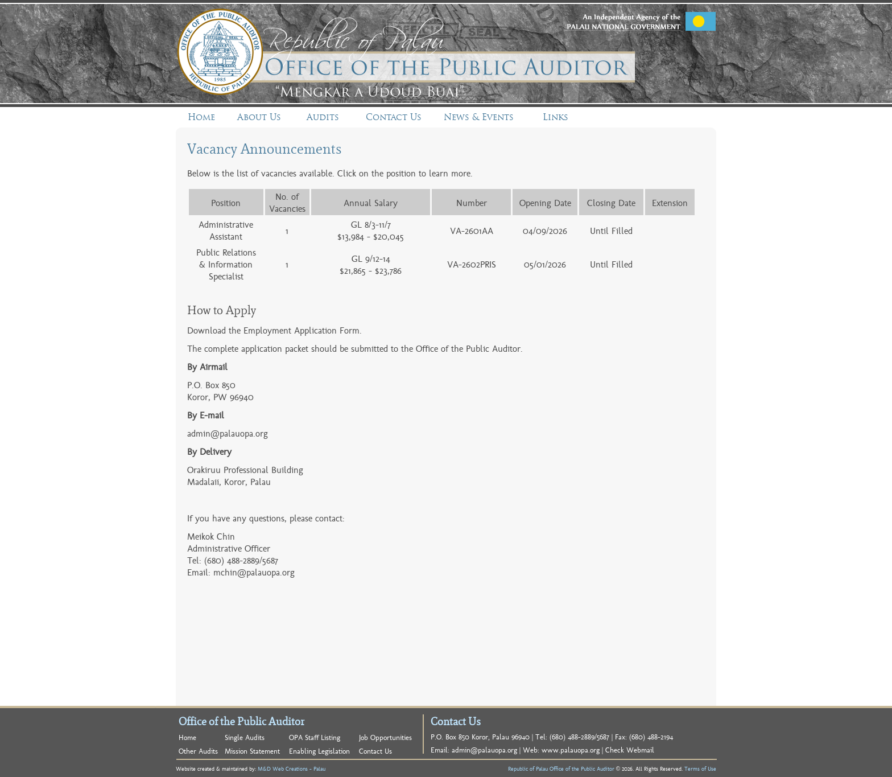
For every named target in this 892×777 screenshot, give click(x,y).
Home (201, 117)
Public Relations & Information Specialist (226, 264)
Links (555, 117)
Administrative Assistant (226, 230)
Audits (323, 117)
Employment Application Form (301, 330)
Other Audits (198, 750)
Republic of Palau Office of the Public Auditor (561, 768)
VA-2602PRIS (471, 264)
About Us (259, 117)
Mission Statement (252, 750)
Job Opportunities (385, 737)
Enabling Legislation (319, 750)
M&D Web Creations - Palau (291, 768)
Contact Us (394, 117)
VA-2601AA (471, 230)
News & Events (479, 117)
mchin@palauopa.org (254, 572)
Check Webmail (629, 749)
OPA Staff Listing (314, 737)
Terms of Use (700, 768)
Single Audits (245, 737)
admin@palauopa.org (227, 433)
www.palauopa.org (571, 749)
